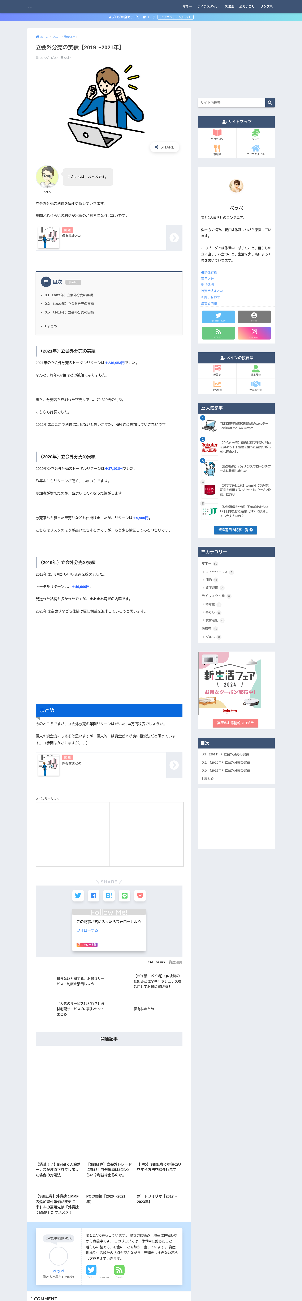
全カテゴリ (247, 6)
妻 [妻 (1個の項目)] (63, 1220)
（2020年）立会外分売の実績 (70, 305)
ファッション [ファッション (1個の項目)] (60, 1197)
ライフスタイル (208, 6)
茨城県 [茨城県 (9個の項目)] (82, 1250)
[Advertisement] (109, 663)
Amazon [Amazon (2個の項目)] (36, 1182)
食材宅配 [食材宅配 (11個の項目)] (70, 1258)
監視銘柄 (208, 285)
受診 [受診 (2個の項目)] (50, 1220)
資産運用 (215, 589)
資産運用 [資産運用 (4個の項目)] (50, 1258)
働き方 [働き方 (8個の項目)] (34, 1220)
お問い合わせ (211, 297)
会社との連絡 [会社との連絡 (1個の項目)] (71, 1212)
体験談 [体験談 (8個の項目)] (92, 1212)
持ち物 (213, 606)
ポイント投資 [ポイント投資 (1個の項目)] (84, 1197)
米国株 (217, 370)
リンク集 (266, 6)
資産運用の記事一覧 (235, 530)
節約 (212, 581)
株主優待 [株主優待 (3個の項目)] (62, 1235)
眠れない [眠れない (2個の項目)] (77, 1242)
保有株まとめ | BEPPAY (47, 898)
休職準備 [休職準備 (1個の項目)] (50, 1212)
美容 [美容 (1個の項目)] (50, 1250)
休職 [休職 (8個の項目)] (33, 1212)
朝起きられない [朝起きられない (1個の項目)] (39, 1235)
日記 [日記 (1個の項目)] (69, 1227)
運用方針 (208, 279)
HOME (151, 1280)
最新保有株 (209, 272)
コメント (43, 961)
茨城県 (229, 6)
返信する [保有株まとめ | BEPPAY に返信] (177, 918)
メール (42, 1016)
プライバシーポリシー (157, 1288)
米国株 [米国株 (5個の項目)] (34, 1250)
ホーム (112, 1288)
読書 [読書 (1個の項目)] (33, 1258)
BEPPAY (37, 6)
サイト (41, 1035)
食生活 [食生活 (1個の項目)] (88, 1258)
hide (73, 282)
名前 (40, 996)
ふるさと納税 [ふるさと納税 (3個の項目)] (75, 1182)
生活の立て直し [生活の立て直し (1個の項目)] (39, 1242)
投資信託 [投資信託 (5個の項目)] (36, 1227)
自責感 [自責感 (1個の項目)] (65, 1250)
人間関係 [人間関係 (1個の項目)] (84, 1205)
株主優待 (255, 370)
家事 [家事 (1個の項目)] (75, 1220)
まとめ (51, 328)
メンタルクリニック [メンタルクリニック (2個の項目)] (42, 1205)
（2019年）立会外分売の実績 (70, 314)
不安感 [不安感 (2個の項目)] (66, 1205)
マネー (187, 6)
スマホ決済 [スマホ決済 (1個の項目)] (37, 1197)
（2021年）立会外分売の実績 (70, 296)
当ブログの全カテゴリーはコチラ (132, 17)
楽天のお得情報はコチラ (235, 725)
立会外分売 (255, 386)
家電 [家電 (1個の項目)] (90, 1220)
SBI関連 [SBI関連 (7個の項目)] (54, 1182)
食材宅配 (215, 621)
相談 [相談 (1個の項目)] (60, 1242)
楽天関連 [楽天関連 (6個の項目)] (82, 1235)
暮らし (213, 614)
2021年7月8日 (76, 898)
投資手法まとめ (212, 291)
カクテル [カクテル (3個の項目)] (36, 1190)
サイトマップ (129, 1288)
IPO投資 (217, 386)
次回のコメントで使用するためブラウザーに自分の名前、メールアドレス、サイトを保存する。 (110, 1054)
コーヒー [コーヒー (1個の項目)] (84, 1190)
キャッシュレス (220, 573)
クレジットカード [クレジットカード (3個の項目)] (60, 1190)
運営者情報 (209, 303)
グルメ (213, 639)
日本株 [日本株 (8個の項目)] (53, 1227)
